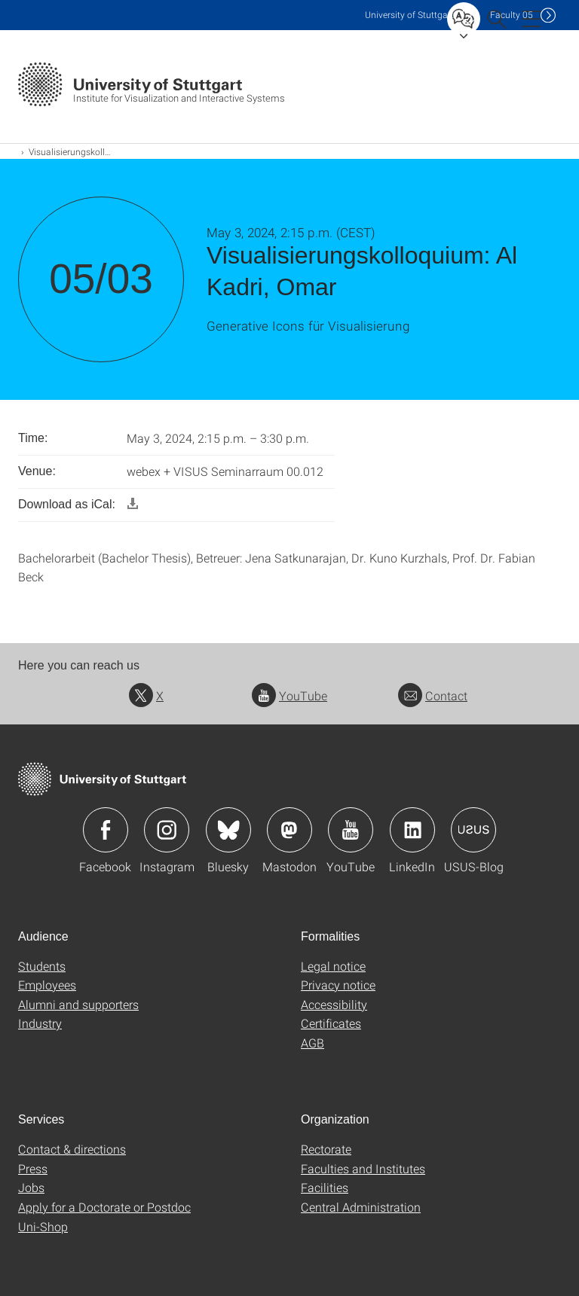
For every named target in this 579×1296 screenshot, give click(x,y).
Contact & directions (72, 1149)
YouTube (289, 695)
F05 (511, 14)
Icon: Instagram (166, 829)
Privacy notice (338, 985)
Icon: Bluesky (228, 829)
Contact (432, 695)
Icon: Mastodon (289, 829)
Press (32, 1168)
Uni (409, 14)
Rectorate (326, 1149)
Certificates (331, 1023)
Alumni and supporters (78, 1004)
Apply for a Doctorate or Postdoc (104, 1207)
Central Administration (361, 1207)
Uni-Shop (43, 1226)
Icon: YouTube (350, 829)
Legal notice (333, 966)
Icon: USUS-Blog (473, 829)
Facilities (324, 1187)
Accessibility (334, 1004)
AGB (312, 1043)
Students (42, 966)
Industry (40, 1023)
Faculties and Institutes (363, 1168)
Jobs (31, 1187)
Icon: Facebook (105, 829)
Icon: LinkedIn (412, 829)
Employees (47, 985)
